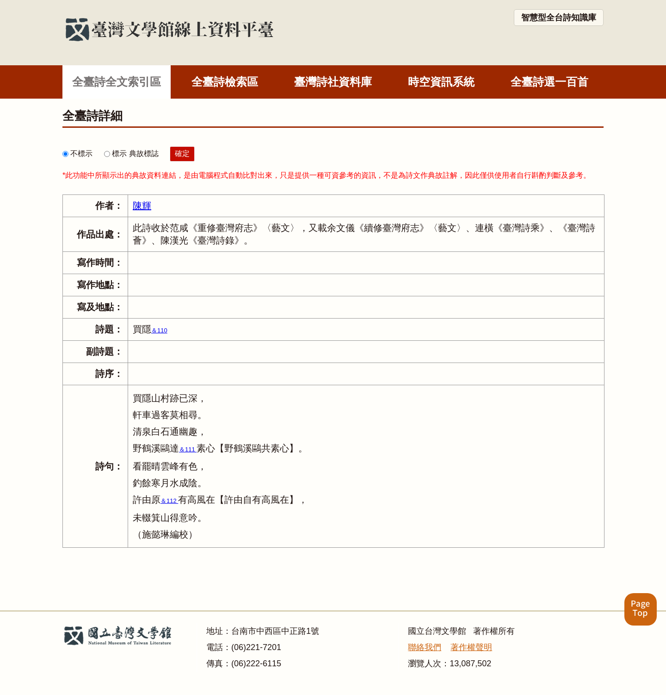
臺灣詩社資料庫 (333, 81)
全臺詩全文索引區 (116, 81)
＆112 (169, 500)
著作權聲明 (471, 647)
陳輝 (142, 205)
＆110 (159, 330)
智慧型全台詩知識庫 (558, 17)
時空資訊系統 (441, 81)
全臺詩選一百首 (549, 81)
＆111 (188, 449)
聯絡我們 (424, 647)
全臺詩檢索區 (224, 81)
